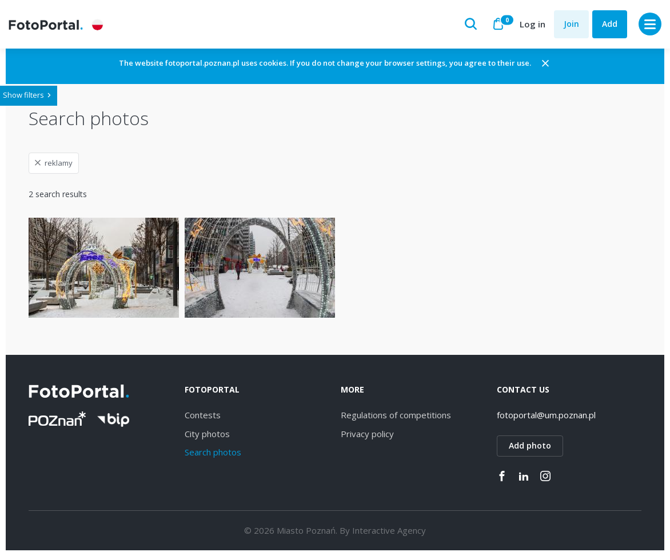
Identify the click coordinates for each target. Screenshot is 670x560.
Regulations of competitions (396, 419)
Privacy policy (367, 437)
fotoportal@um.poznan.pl (546, 419)
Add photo (530, 449)
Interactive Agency (389, 534)
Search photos (213, 456)
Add (609, 23)
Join (571, 23)
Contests (203, 419)
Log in (532, 24)
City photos (207, 437)
